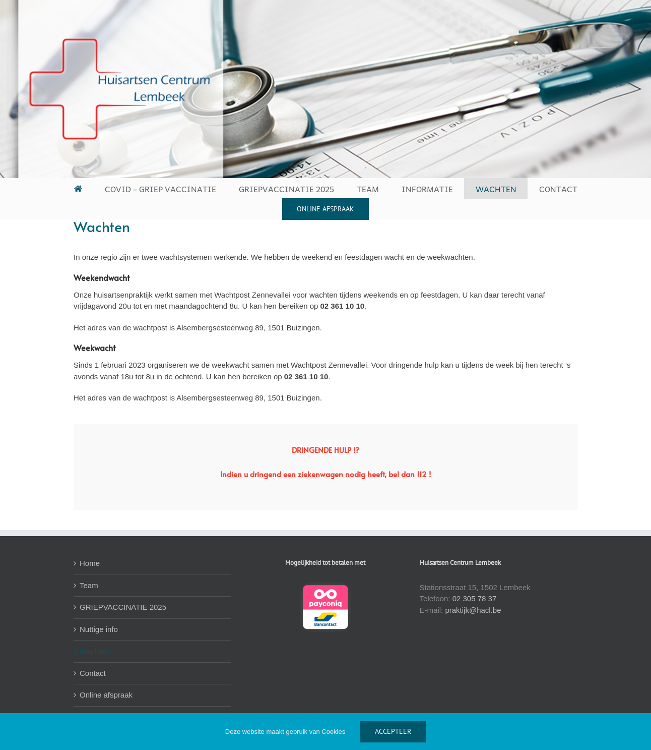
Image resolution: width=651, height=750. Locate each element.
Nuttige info (99, 629)
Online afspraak (106, 694)
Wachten (94, 651)
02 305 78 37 (474, 598)
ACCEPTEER (393, 731)
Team (89, 585)
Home (90, 563)
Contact (93, 673)
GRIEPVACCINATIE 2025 (123, 607)
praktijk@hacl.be (473, 610)
